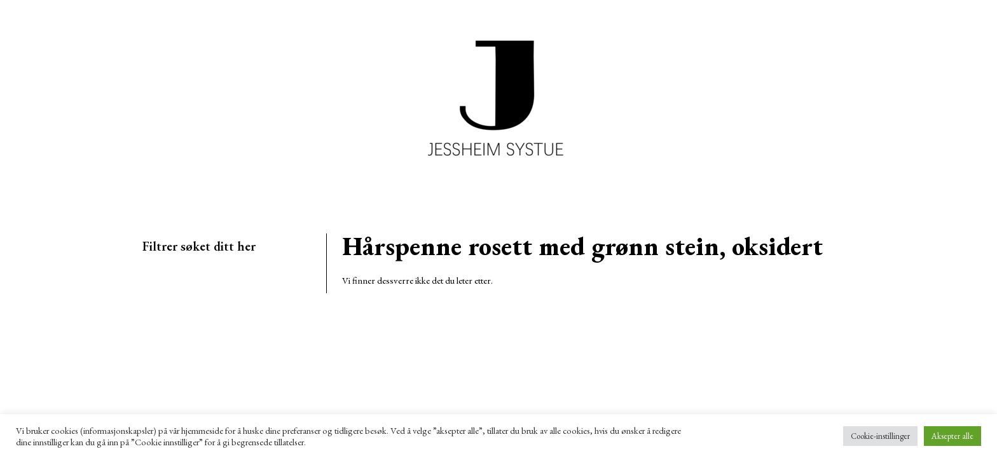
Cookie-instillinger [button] (880, 436)
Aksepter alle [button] (952, 436)
